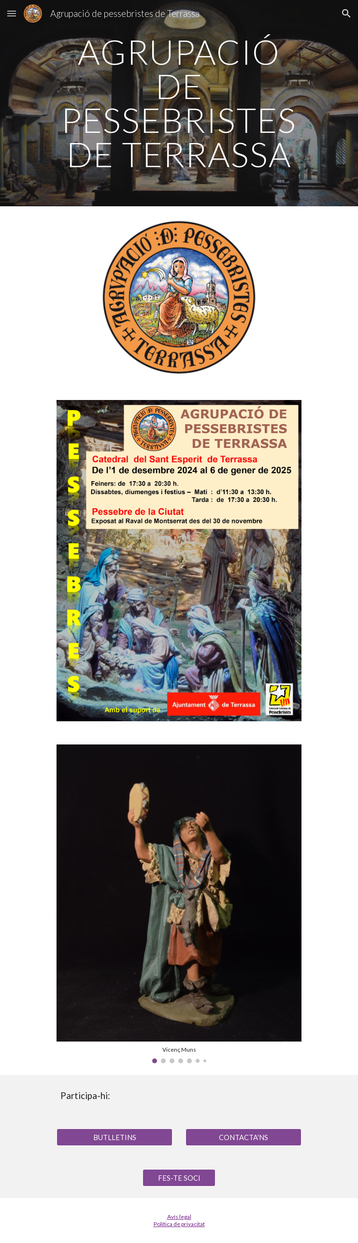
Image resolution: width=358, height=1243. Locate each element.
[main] (179, 103)
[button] (11, 13)
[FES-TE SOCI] (179, 1178)
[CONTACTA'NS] (243, 1137)
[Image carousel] (179, 903)
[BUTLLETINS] (114, 1137)
